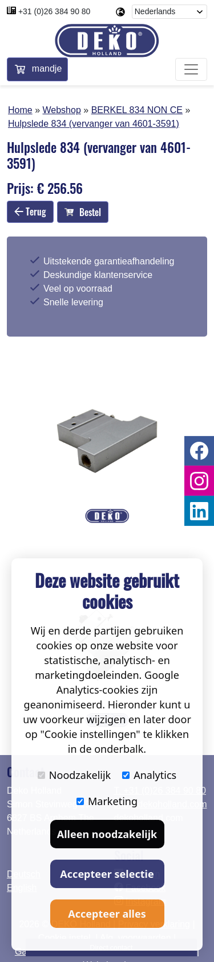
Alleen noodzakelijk (107, 834)
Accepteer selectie (107, 874)
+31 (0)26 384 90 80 (54, 11)
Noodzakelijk (74, 775)
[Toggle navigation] (191, 69)
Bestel (82, 212)
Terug (30, 211)
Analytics (149, 775)
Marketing (107, 801)
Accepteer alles (107, 913)
